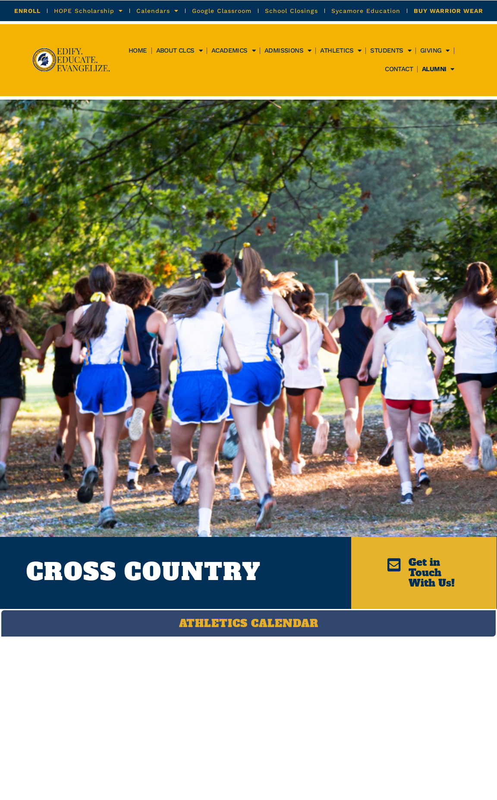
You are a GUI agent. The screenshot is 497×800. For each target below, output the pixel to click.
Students (390, 50)
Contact (399, 69)
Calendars (157, 10)
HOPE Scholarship (88, 10)
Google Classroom (222, 10)
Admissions (287, 50)
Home (138, 50)
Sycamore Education (365, 10)
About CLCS (179, 50)
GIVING (435, 50)
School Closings (291, 10)
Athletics (340, 50)
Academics (233, 50)
